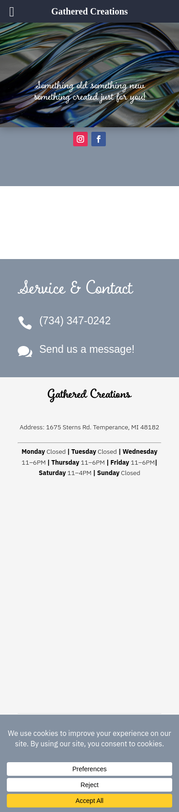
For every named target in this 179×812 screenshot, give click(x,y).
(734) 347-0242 (74, 321)
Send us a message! (86, 349)
